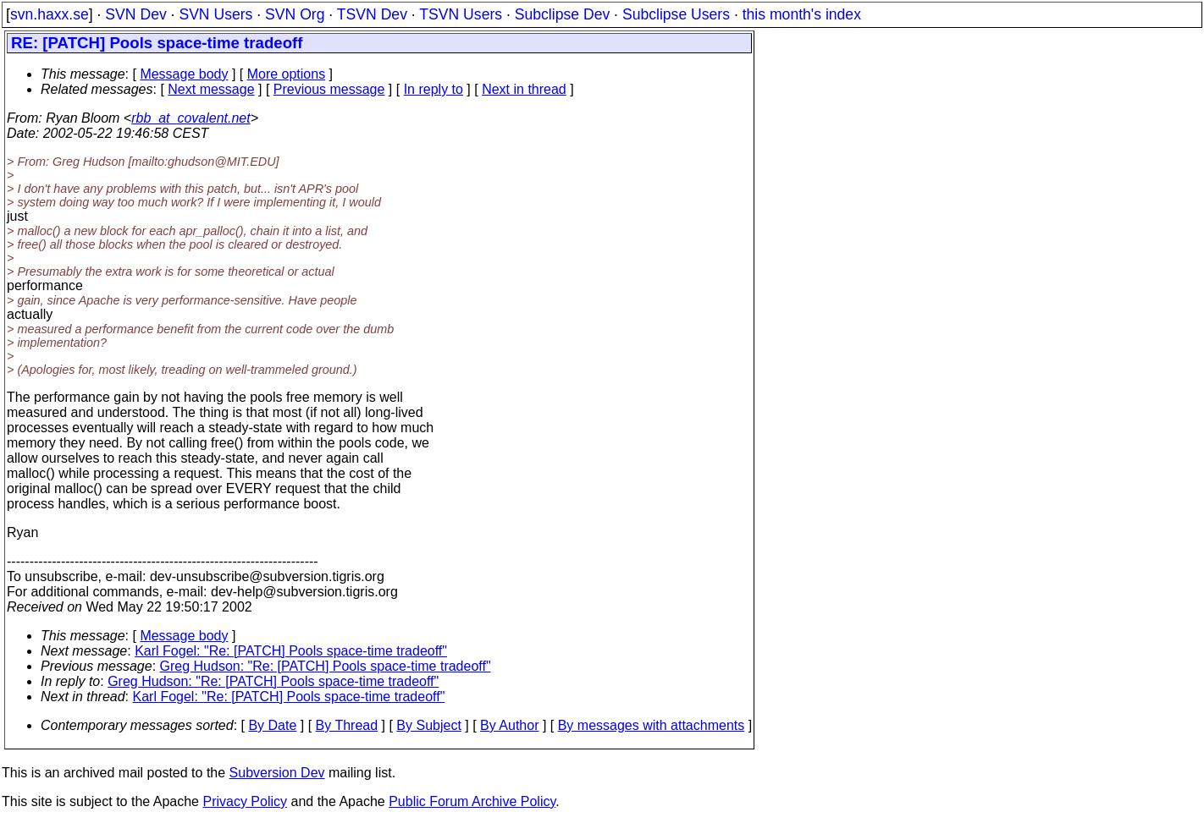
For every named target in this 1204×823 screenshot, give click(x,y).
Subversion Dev (277, 772)
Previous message (329, 89)
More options (286, 74)
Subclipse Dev (562, 14)
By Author (509, 725)
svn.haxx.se (49, 14)
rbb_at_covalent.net (191, 118)
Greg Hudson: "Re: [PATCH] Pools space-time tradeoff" (325, 666)
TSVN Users (460, 14)
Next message (211, 89)
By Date (272, 725)
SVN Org (294, 14)
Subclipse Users (676, 14)
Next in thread (524, 89)
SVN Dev (135, 14)
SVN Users (215, 14)
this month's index (802, 14)
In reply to (433, 89)
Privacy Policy (244, 801)
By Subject (428, 725)
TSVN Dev (372, 14)
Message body (184, 74)
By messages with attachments (651, 725)
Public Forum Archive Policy (472, 801)
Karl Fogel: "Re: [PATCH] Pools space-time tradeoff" (291, 651)
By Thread (347, 725)
